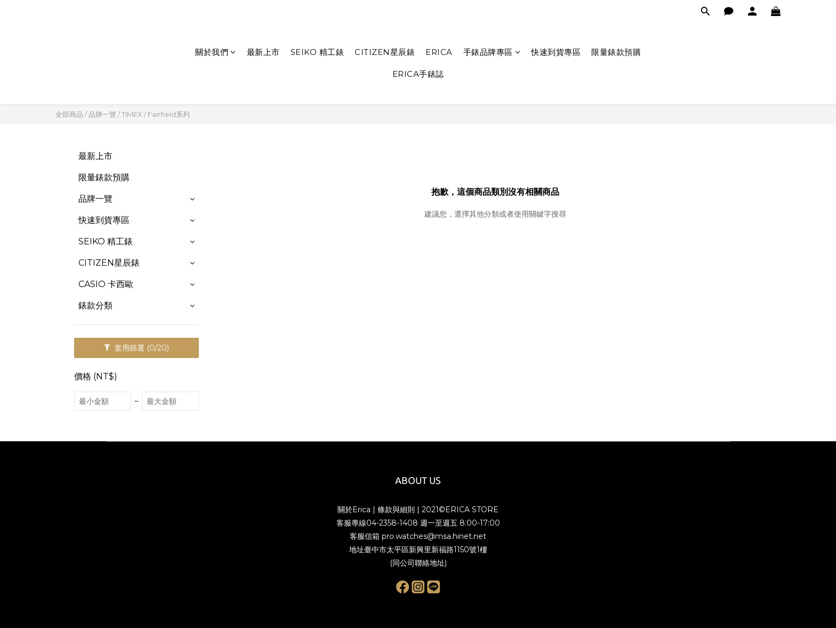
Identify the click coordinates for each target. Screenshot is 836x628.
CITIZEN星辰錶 (385, 52)
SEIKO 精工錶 (317, 52)
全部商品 (69, 114)
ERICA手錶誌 (418, 74)
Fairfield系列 (169, 114)
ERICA (439, 52)
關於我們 (215, 52)
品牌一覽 (102, 114)
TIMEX (132, 114)
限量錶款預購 (616, 52)
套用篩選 (136, 348)
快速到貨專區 (556, 52)
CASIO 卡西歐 (105, 284)
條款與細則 (396, 509)
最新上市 (263, 52)
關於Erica (354, 509)
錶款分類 (95, 305)
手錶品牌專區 (492, 52)
